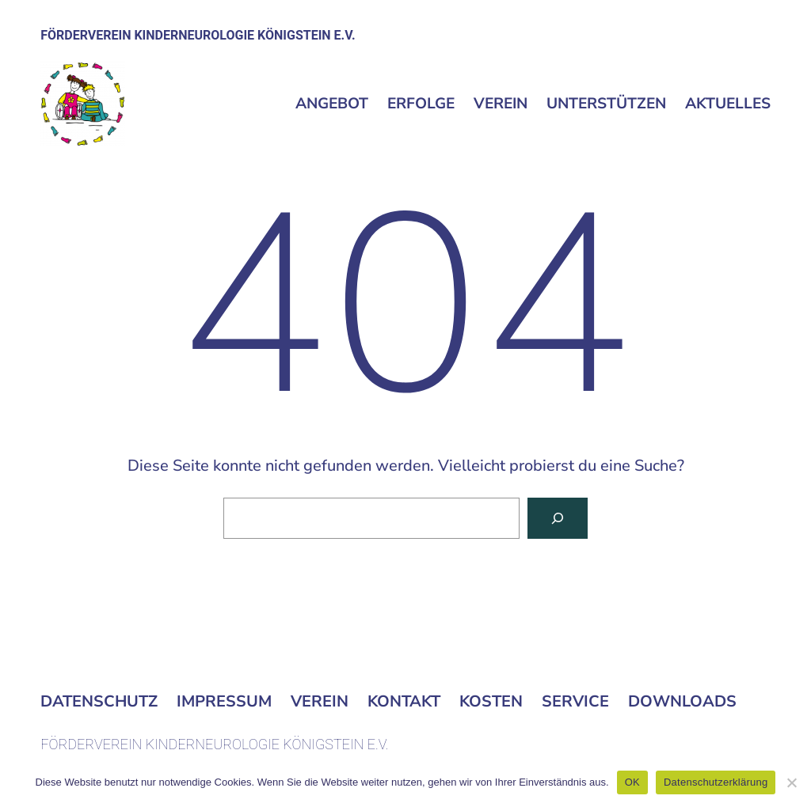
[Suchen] (557, 518)
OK (632, 782)
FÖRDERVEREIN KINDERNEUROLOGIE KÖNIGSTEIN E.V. (197, 35)
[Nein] (791, 782)
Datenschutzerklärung (715, 782)
